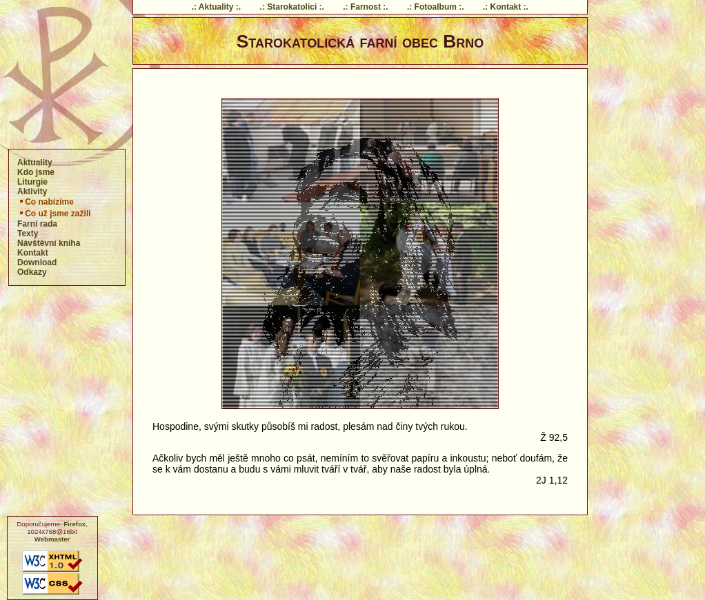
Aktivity (32, 191)
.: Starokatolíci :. (292, 7)
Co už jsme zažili (54, 213)
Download (37, 262)
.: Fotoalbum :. (435, 7)
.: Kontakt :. (505, 7)
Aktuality (34, 162)
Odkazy (32, 272)
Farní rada (37, 224)
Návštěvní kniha (48, 243)
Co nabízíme (46, 202)
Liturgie (32, 182)
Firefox (74, 524)
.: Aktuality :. (216, 7)
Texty (27, 233)
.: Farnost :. (365, 7)
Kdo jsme (35, 172)
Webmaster (52, 539)
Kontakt (32, 253)
